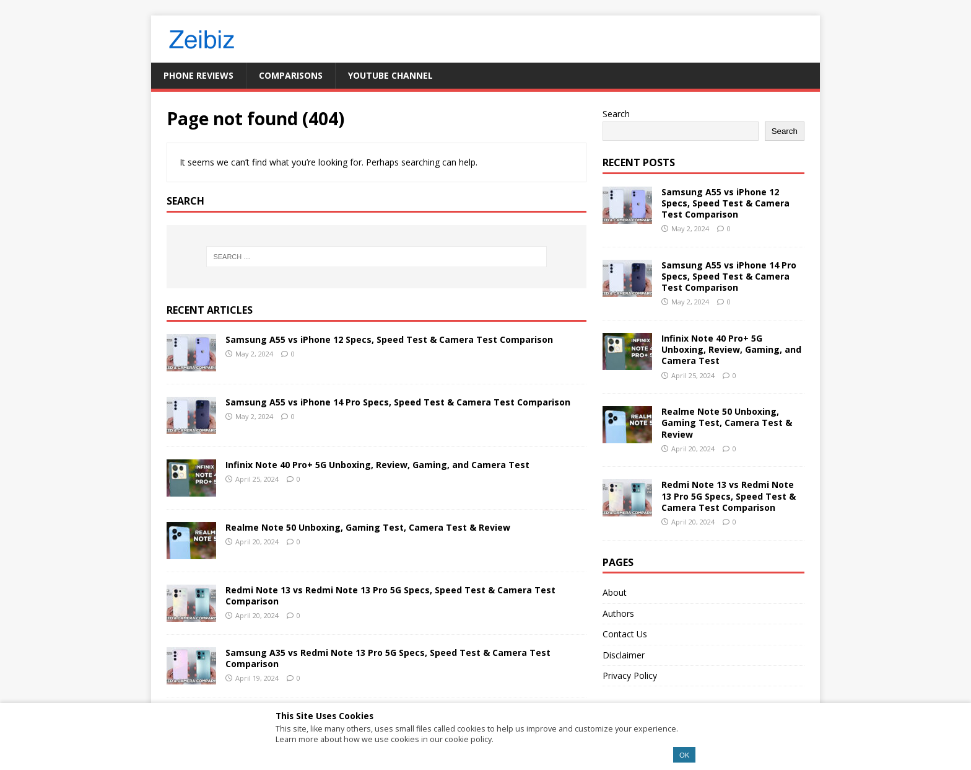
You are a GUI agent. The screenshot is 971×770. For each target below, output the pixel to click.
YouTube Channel (390, 75)
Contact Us (625, 634)
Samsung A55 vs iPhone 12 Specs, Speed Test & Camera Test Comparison (389, 339)
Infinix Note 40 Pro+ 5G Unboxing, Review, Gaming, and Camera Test (377, 465)
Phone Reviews (198, 75)
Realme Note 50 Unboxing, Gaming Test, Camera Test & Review (367, 527)
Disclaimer (624, 655)
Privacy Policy (630, 675)
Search (616, 114)
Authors (618, 613)
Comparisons (291, 75)
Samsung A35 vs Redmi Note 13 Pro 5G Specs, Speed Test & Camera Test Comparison (388, 658)
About (615, 592)
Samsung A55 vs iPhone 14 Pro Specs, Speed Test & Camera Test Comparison (397, 402)
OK (684, 755)
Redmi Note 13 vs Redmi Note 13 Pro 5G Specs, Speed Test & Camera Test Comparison (390, 595)
